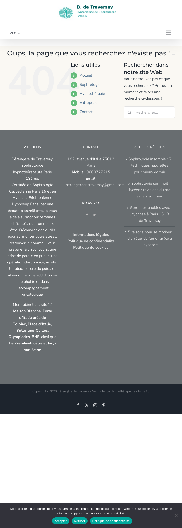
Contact (86, 112)
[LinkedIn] (94, 214)
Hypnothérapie (92, 93)
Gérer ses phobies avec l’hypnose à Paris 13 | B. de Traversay (149, 214)
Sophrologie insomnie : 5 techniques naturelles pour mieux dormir (149, 165)
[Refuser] (176, 515)
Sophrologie (90, 84)
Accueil (86, 75)
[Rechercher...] (149, 112)
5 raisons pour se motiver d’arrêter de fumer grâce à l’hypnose (149, 239)
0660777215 (98, 172)
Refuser (79, 521)
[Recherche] (130, 112)
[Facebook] (87, 214)
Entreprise (88, 102)
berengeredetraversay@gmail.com (95, 185)
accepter (61, 521)
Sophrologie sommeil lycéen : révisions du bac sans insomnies (149, 190)
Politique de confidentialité (111, 521)
